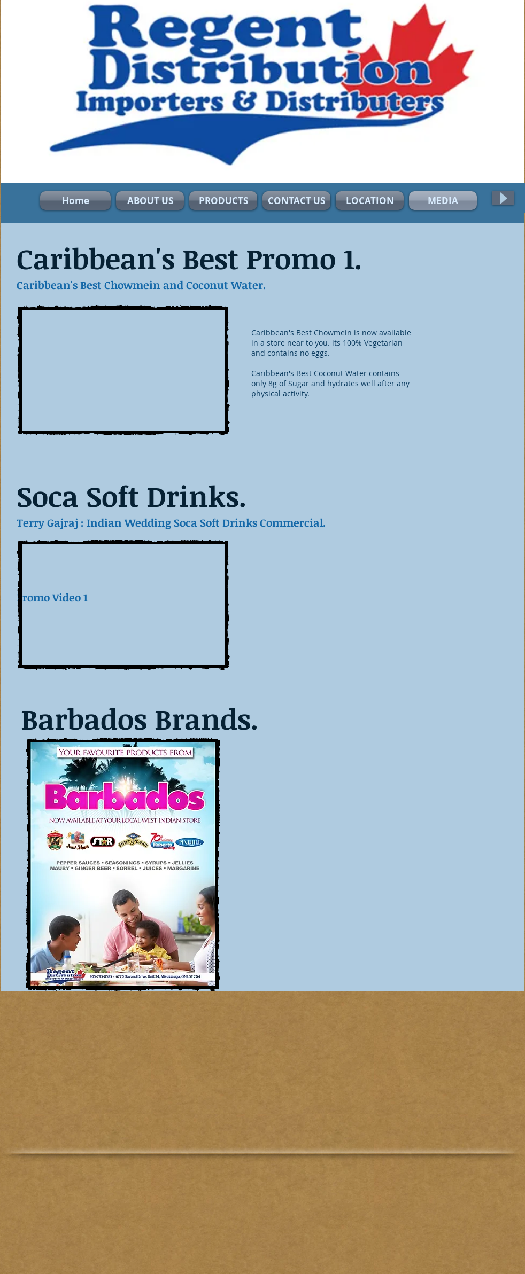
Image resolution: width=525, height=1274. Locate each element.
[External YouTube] (123, 370)
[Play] (503, 198)
